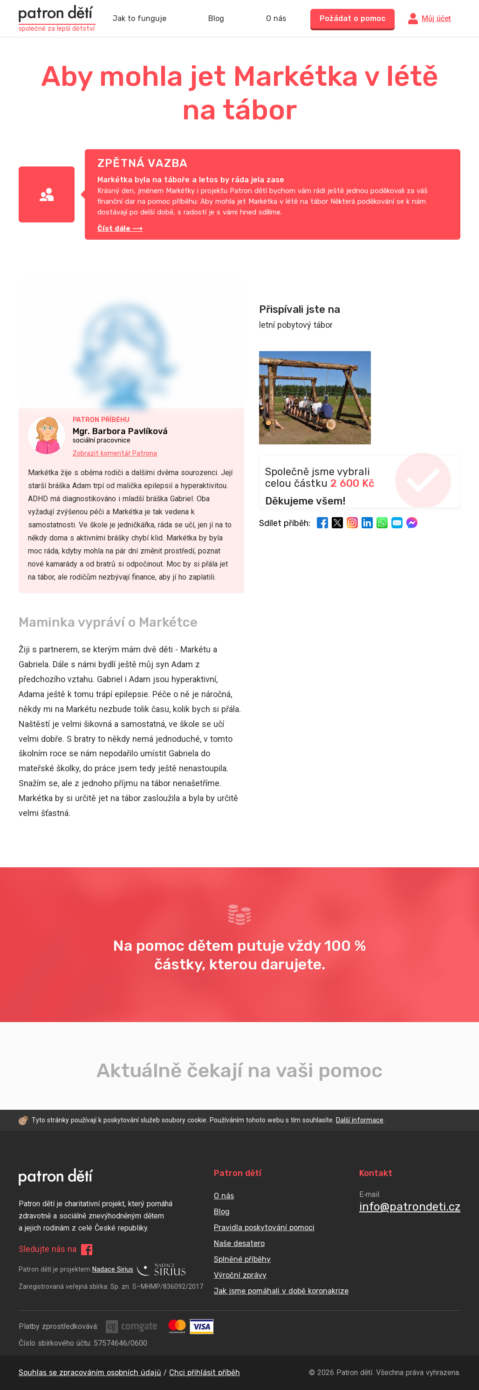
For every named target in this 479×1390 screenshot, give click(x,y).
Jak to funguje (139, 18)
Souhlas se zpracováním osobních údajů (90, 1372)
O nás (276, 18)
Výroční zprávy (240, 1275)
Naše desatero (239, 1243)
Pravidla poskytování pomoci (264, 1227)
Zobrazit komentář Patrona (115, 453)
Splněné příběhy (242, 1259)
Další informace (359, 1120)
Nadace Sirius (138, 1270)
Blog (216, 18)
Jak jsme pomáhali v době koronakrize (281, 1290)
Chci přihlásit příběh (204, 1372)
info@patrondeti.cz (409, 1206)
